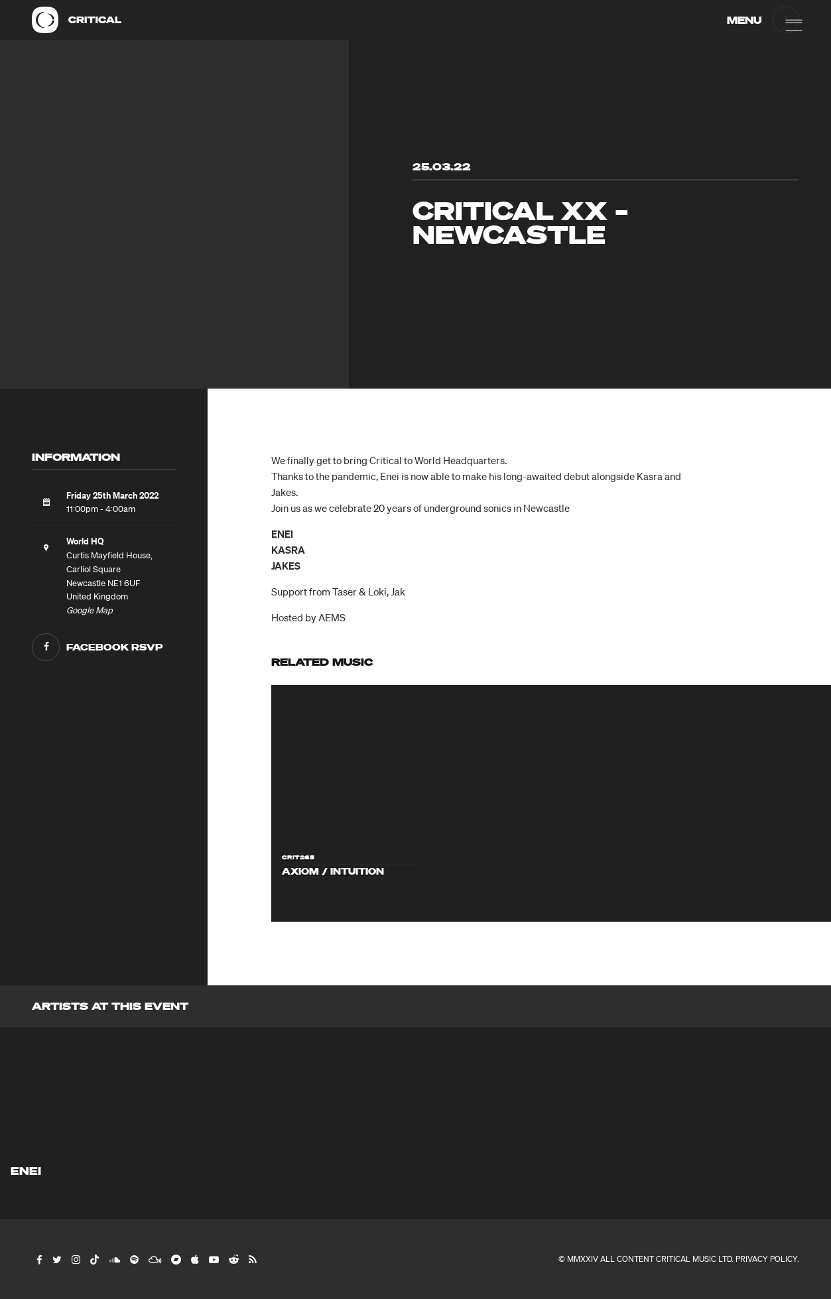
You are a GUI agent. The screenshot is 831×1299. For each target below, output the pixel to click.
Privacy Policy (766, 1259)
